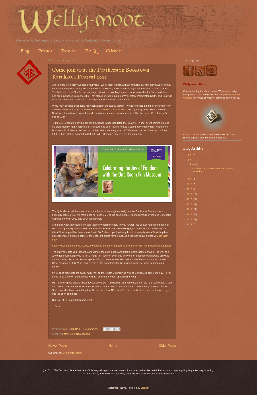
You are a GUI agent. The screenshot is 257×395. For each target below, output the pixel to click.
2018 (190, 189)
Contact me (189, 134)
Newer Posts (57, 345)
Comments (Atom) (72, 352)
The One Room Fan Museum (111, 109)
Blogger (145, 387)
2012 (190, 219)
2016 (190, 199)
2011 (190, 224)
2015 (190, 204)
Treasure (68, 51)
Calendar (114, 51)
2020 (190, 179)
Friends (45, 51)
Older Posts (167, 345)
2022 (190, 160)
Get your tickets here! (112, 199)
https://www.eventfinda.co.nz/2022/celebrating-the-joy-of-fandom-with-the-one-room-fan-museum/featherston (111, 245)
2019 (190, 184)
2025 (190, 155)
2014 (190, 209)
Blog (25, 51)
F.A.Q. (91, 51)
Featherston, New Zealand (76, 334)
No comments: (91, 329)
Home (112, 345)
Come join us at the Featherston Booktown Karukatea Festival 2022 (100, 74)
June (192, 164)
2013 (190, 214)
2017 (190, 194)
